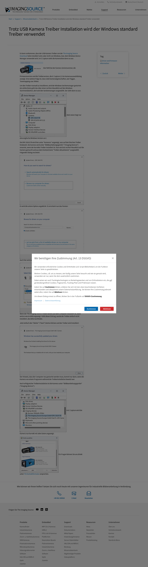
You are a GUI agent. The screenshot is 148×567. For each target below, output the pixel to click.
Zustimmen (91, 309)
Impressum (38, 300)
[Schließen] (113, 258)
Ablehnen (107, 309)
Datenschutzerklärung (52, 300)
